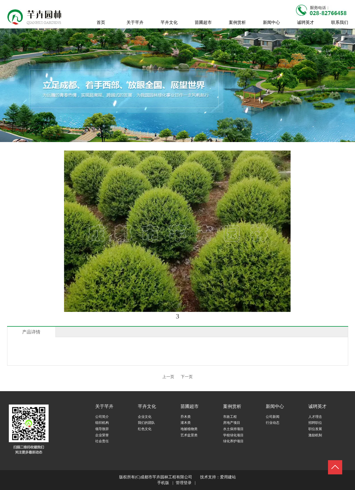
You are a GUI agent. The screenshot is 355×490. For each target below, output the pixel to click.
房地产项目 (231, 423)
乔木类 (185, 417)
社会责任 (102, 441)
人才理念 (315, 417)
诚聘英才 (317, 406)
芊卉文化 (147, 406)
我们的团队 (146, 423)
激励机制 (315, 435)
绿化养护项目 (233, 441)
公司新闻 (272, 417)
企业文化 (144, 417)
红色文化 (144, 429)
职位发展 (315, 429)
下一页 (187, 377)
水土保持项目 (233, 429)
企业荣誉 (102, 435)
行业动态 (272, 423)
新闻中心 (275, 406)
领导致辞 (102, 429)
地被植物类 (189, 429)
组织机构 (102, 423)
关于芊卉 (104, 406)
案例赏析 (232, 406)
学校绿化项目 (233, 435)
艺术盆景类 (189, 435)
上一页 (168, 377)
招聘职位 (315, 423)
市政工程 (230, 417)
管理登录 (184, 483)
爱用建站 (228, 477)
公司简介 (102, 417)
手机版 (163, 483)
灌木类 (185, 423)
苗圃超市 (189, 406)
